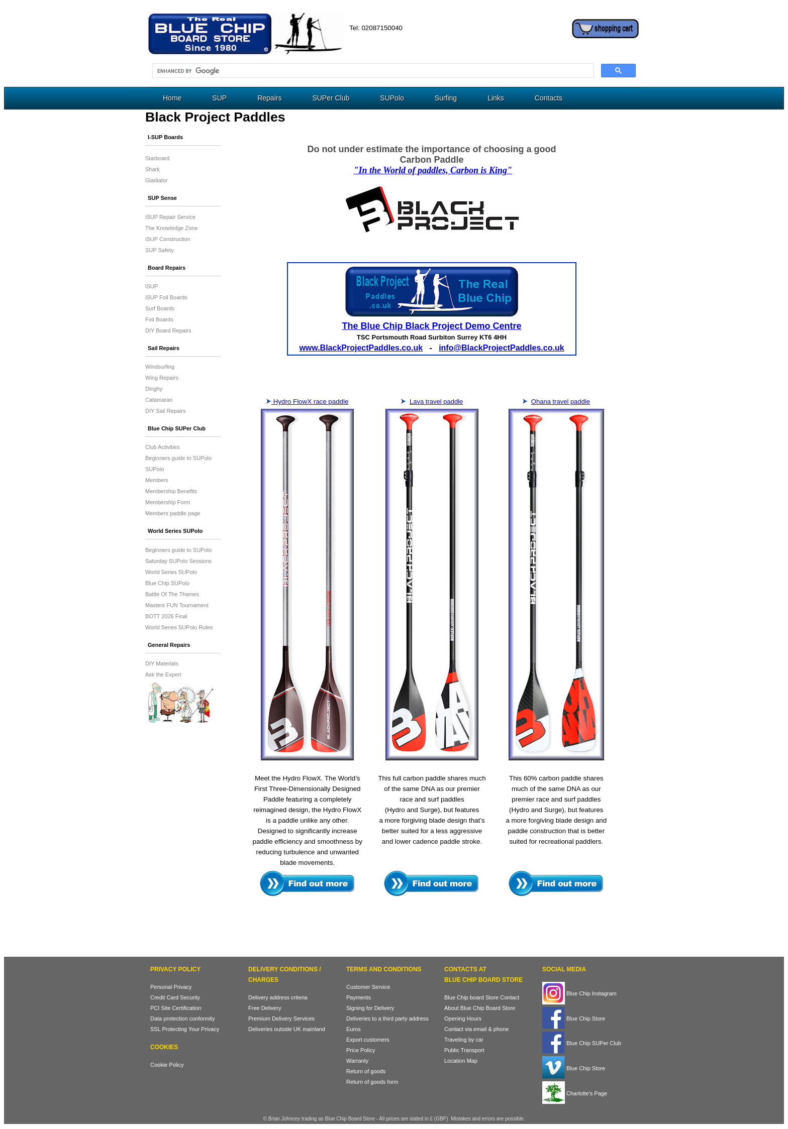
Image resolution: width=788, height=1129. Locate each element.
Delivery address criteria (278, 997)
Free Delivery (264, 1008)
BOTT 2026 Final (166, 616)
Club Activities (162, 447)
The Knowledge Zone (171, 228)
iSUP (151, 286)
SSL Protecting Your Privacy (184, 1029)
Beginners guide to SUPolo (178, 458)
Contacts (548, 98)
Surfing (446, 98)
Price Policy (360, 1050)
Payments (358, 997)
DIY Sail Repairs (165, 411)
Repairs (269, 98)
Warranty (357, 1061)
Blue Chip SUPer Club (581, 1043)
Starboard (157, 158)
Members (156, 480)
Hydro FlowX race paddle (309, 401)
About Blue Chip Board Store (479, 1008)
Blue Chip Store (573, 1018)
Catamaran (158, 400)
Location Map (460, 1061)
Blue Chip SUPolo (167, 583)
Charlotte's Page (574, 1093)
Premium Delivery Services (281, 1018)
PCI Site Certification (175, 1008)
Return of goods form (372, 1082)
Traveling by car (463, 1040)
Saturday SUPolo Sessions (178, 561)
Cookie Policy (167, 1065)
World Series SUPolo (171, 572)
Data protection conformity (182, 1018)
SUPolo (392, 98)
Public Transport (464, 1050)
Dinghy (153, 389)
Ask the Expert (163, 674)
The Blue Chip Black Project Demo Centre (431, 326)
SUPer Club (330, 98)
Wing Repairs (161, 378)
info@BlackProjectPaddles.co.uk (501, 348)
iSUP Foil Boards (166, 297)
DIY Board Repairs (168, 330)
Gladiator (156, 180)
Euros (353, 1029)
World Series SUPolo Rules (179, 627)
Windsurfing (159, 367)
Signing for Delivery (370, 1008)
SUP (219, 98)
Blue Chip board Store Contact (481, 997)
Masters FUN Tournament (177, 605)
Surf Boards (159, 308)
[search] (372, 70)
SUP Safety (159, 250)
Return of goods (365, 1071)
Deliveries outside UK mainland (286, 1029)
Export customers (367, 1040)
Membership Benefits (171, 491)
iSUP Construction (167, 239)
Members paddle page (172, 513)
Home (172, 98)
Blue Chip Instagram (579, 993)
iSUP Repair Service (170, 217)
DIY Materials (161, 663)
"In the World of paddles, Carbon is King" (433, 170)
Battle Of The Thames (172, 594)
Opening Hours (462, 1018)
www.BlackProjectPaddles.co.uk (361, 348)
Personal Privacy (171, 987)
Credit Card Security (175, 997)
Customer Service (368, 987)
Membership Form (167, 502)
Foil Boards (159, 319)
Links (495, 98)
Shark (152, 169)
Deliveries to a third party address (387, 1018)
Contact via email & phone (476, 1029)
